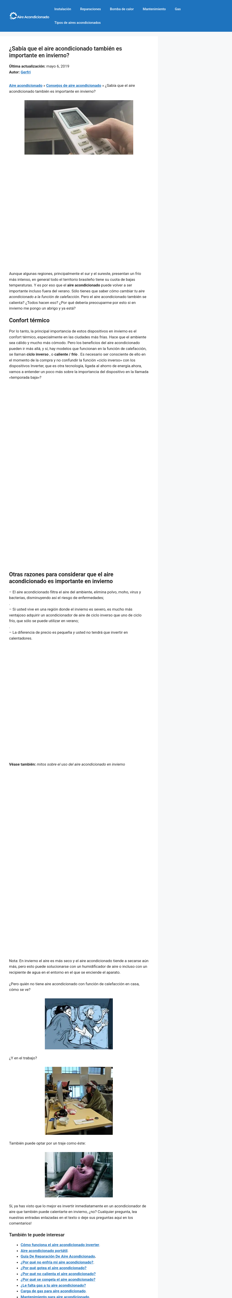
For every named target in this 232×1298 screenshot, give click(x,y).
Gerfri (26, 72)
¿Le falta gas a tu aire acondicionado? (53, 1285)
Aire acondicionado (25, 85)
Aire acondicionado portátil (44, 1250)
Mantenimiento (154, 9)
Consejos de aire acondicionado (73, 85)
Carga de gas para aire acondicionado (53, 1291)
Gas (178, 9)
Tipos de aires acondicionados (77, 23)
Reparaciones (90, 9)
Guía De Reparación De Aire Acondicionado (58, 1256)
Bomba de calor (122, 9)
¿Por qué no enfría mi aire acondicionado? (57, 1262)
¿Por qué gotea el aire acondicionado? (54, 1268)
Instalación (62, 9)
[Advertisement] (79, 192)
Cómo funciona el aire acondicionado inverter (60, 1244)
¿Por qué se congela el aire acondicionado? (58, 1279)
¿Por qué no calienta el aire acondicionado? (58, 1273)
